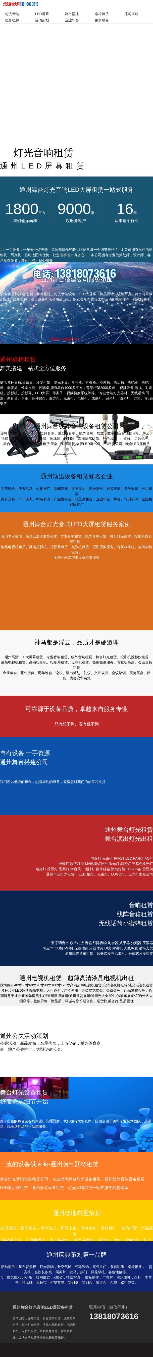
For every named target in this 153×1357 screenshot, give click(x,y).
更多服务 (102, 20)
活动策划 (42, 20)
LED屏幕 (42, 14)
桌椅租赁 (102, 14)
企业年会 (72, 20)
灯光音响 (12, 14)
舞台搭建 (72, 14)
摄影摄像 (12, 20)
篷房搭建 (131, 14)
